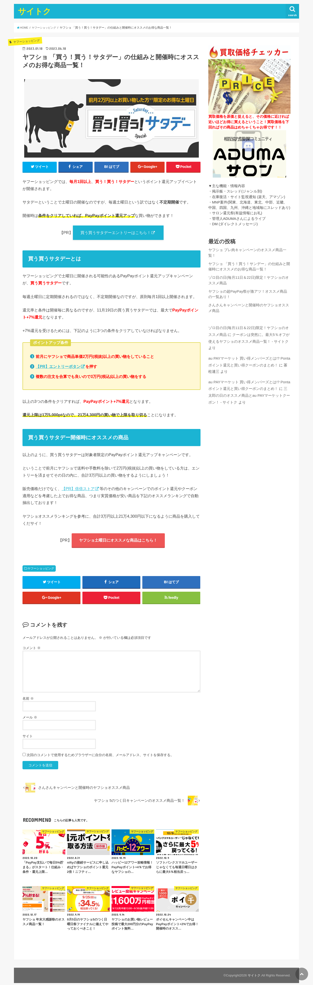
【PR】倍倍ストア (78, 489)
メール (29, 719)
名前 (28, 700)
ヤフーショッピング (41, 569)
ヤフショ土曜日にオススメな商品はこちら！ (118, 540)
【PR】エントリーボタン (58, 367)
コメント (31, 650)
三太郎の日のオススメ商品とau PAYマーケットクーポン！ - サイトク (249, 392)
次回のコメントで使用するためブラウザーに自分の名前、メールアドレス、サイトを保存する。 (100, 757)
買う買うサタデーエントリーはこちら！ (115, 233)
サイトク (34, 11)
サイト (27, 738)
